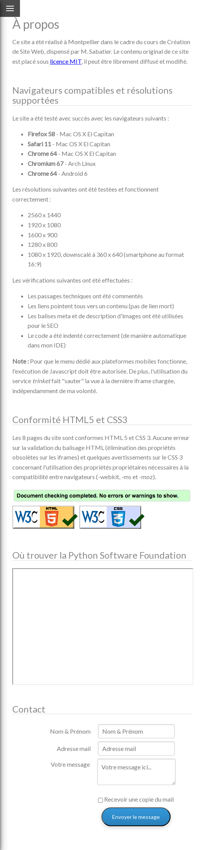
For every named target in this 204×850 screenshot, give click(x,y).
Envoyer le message (136, 817)
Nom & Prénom (70, 731)
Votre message (70, 764)
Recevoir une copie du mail (136, 799)
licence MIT (65, 61)
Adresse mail (74, 748)
